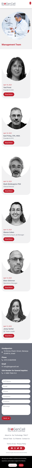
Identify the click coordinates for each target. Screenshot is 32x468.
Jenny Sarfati (8, 329)
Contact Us (26, 439)
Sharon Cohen (8, 232)
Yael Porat (7, 87)
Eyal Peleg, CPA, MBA (11, 136)
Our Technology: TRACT (20, 435)
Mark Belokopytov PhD (12, 184)
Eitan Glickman (9, 281)
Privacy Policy (21, 444)
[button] (30, 3)
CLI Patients (17, 439)
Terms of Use (11, 444)
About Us (8, 435)
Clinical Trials (7, 439)
